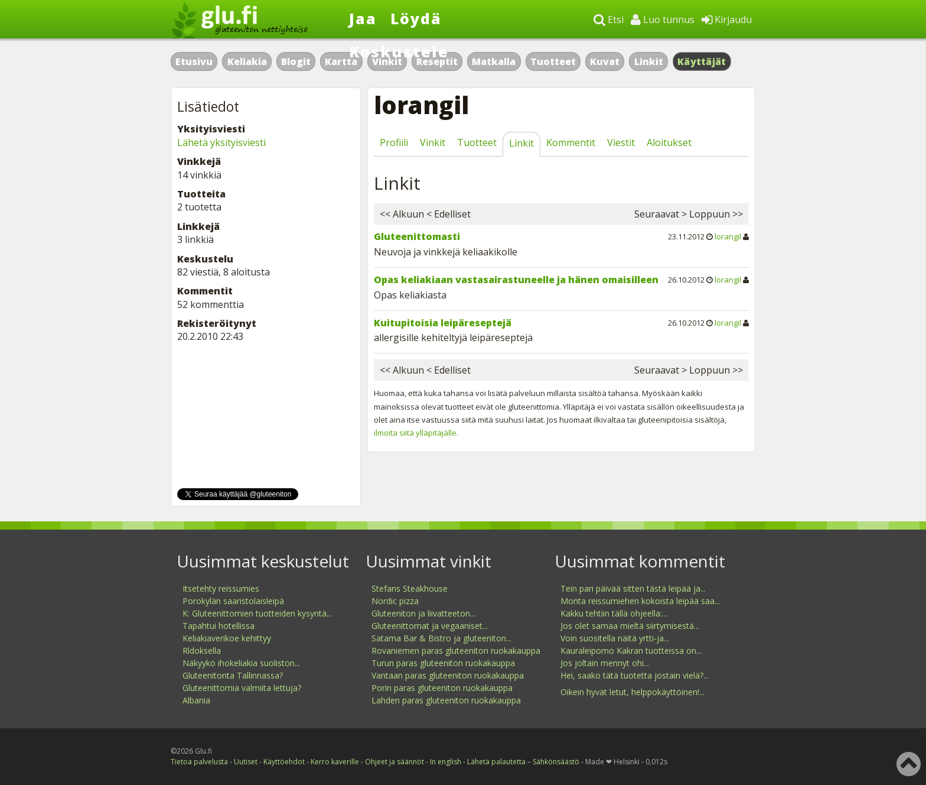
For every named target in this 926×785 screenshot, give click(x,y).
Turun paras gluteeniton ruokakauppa (443, 663)
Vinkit (432, 142)
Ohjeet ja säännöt (394, 762)
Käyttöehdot (284, 762)
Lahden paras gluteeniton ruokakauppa (446, 700)
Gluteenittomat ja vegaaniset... (429, 625)
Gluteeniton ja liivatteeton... (423, 613)
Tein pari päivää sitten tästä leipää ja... (633, 588)
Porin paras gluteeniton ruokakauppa (442, 687)
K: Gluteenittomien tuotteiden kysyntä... (257, 613)
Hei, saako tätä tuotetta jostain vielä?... (634, 675)
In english (445, 762)
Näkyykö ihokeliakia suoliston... (241, 663)
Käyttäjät (701, 61)
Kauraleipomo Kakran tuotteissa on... (631, 650)
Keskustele (399, 51)
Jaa (363, 18)
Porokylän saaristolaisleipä (233, 600)
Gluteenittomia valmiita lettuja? (241, 687)
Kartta (341, 61)
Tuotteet (553, 61)
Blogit (296, 61)
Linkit (648, 61)
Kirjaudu (727, 19)
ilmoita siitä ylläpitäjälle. (416, 432)
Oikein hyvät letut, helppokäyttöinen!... (632, 692)
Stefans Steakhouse (409, 588)
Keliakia (247, 61)
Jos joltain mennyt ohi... (604, 663)
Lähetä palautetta (496, 762)
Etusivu (194, 61)
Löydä (416, 18)
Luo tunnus (662, 19)
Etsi (609, 19)
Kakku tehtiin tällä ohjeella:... (613, 613)
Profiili (394, 142)
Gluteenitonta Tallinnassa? (232, 675)
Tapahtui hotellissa (218, 625)
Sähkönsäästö (556, 762)
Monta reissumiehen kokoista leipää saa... (640, 600)
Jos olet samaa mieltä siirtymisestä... (629, 625)
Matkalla (494, 61)
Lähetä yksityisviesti (221, 142)
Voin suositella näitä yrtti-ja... (614, 638)
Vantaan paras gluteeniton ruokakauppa (447, 675)
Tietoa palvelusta (199, 762)
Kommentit (570, 142)
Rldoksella (201, 650)
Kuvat (604, 61)
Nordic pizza (395, 600)
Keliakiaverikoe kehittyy (226, 638)
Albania (196, 700)
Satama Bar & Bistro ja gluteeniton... (441, 638)
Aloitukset (669, 142)
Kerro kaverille (335, 762)
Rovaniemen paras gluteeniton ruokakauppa (455, 650)
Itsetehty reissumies (220, 588)
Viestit (621, 142)
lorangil (728, 236)
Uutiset (245, 762)
